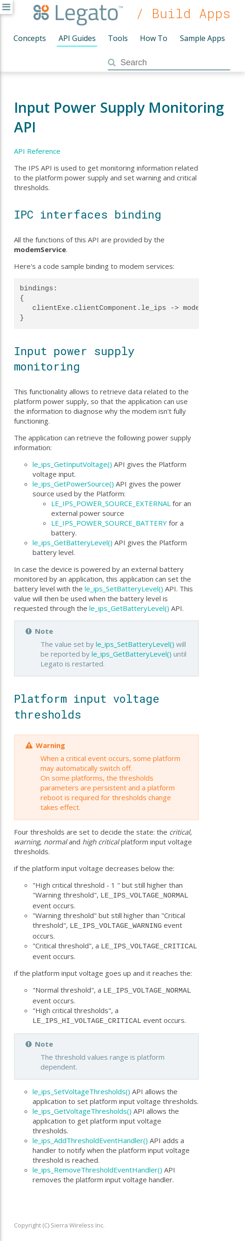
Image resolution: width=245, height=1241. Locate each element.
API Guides (77, 38)
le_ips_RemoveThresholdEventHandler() (97, 1165)
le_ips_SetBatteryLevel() (124, 588)
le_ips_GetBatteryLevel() (73, 542)
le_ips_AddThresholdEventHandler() (90, 1135)
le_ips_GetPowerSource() (73, 483)
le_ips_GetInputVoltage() (72, 464)
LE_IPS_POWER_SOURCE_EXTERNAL (111, 503)
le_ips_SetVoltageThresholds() (81, 1086)
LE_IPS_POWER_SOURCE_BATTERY (109, 523)
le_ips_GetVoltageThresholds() (82, 1106)
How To (153, 38)
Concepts (29, 38)
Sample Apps (202, 38)
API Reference (37, 151)
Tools (118, 38)
